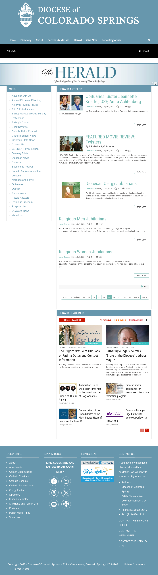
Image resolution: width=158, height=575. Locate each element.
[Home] (140, 51)
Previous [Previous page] (76, 297)
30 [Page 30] (84, 297)
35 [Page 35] (109, 297)
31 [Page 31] (89, 297)
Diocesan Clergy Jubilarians (71, 190)
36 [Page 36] (114, 297)
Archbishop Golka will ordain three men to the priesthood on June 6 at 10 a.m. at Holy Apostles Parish (80, 392)
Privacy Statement (134, 564)
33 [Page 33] (99, 297)
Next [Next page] (135, 297)
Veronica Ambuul (112, 347)
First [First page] (66, 297)
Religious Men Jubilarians (82, 219)
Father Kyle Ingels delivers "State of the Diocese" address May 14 (126, 355)
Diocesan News (93, 343)
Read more (141, 125)
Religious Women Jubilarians (85, 251)
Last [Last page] (144, 297)
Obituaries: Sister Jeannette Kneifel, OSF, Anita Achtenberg (71, 102)
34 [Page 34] (104, 297)
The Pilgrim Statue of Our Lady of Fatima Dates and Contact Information (79, 355)
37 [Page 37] (119, 297)
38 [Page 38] (124, 297)
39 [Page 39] (130, 297)
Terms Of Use (21, 569)
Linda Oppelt (91, 107)
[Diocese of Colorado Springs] (79, 14)
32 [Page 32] (94, 297)
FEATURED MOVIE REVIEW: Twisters (71, 143)
